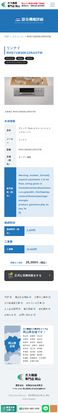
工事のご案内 (41, 297)
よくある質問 (11, 309)
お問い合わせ (26, 315)
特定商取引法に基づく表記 (38, 395)
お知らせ (8, 315)
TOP (6, 297)
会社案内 (43, 309)
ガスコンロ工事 (34, 303)
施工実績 (28, 309)
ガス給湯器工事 (12, 303)
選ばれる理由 (21, 297)
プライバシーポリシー (17, 395)
